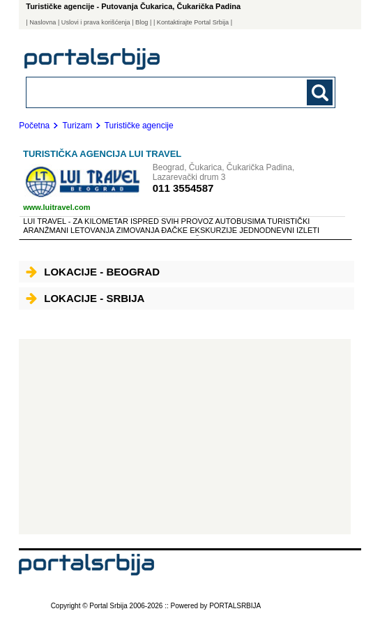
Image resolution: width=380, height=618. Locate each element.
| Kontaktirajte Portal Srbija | (192, 22)
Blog (141, 22)
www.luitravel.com (56, 207)
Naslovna (42, 22)
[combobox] (151, 92)
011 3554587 (183, 188)
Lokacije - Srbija (85, 298)
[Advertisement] (185, 436)
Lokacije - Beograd (93, 272)
